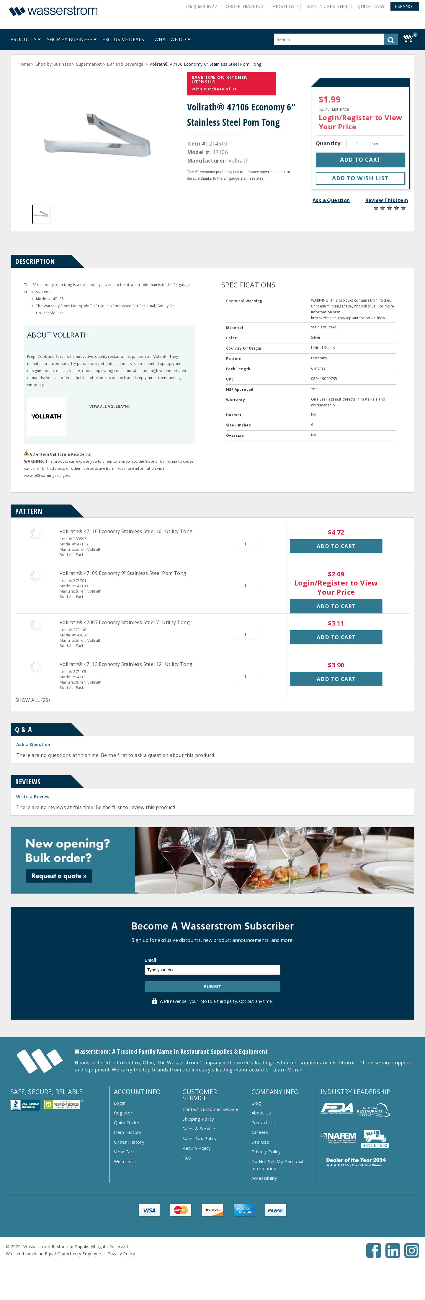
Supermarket (89, 64)
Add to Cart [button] (336, 546)
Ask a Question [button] (331, 200)
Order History (129, 1142)
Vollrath (238, 160)
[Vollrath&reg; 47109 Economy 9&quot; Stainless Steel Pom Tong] (36, 576)
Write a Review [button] (33, 796)
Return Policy (196, 1148)
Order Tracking (245, 6)
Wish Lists (125, 1161)
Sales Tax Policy (199, 1138)
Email (151, 960)
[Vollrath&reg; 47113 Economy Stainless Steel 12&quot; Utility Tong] (36, 667)
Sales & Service (198, 1129)
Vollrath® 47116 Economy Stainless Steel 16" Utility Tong (126, 531)
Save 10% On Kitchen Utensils (220, 79)
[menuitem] (23, 39)
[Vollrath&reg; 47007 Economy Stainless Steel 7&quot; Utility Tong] (36, 625)
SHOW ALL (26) (32, 700)
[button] (404, 6)
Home (24, 64)
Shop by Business (53, 64)
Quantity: (330, 143)
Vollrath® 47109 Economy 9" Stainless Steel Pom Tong (123, 573)
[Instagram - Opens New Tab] (411, 1256)
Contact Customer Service (210, 1109)
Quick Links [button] (373, 6)
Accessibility (264, 1178)
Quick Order (127, 1122)
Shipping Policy (198, 1119)
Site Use (260, 1142)
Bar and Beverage (126, 64)
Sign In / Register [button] (327, 6)
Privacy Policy (266, 1152)
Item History (128, 1132)
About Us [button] (284, 6)
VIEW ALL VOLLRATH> (109, 406)
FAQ (186, 1158)
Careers (260, 1132)
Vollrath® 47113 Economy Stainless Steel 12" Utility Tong (126, 664)
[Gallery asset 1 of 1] (97, 137)
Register (123, 1113)
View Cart (124, 1152)
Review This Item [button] (386, 200)
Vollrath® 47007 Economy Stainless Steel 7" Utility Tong (125, 622)
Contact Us (263, 1122)
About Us (261, 1113)
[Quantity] (356, 143)
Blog (256, 1103)
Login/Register (346, 117)
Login (119, 1103)
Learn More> (287, 1069)
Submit (212, 986)
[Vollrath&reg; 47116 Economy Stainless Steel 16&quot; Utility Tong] (36, 534)
